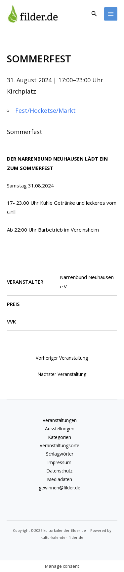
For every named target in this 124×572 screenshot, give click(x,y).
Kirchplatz (21, 91)
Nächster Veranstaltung (62, 374)
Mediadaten (59, 479)
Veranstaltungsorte (59, 445)
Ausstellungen (59, 428)
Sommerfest (24, 132)
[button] (94, 14)
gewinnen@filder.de (59, 487)
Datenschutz (59, 470)
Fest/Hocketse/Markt (45, 110)
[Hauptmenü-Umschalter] (111, 14)
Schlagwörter (59, 454)
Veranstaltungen (60, 420)
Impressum (59, 462)
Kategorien (59, 437)
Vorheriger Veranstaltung (62, 358)
